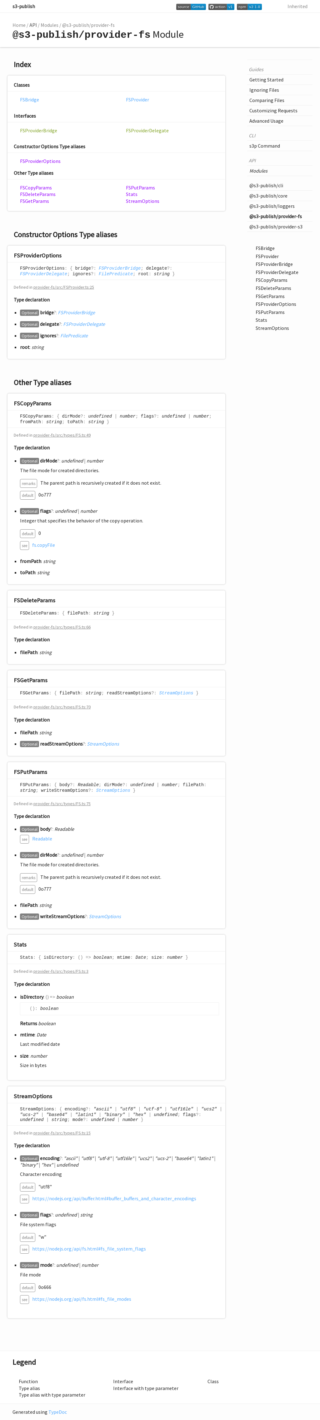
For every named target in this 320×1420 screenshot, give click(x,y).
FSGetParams (34, 201)
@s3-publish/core (268, 196)
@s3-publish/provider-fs (88, 25)
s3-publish (23, 6)
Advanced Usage (266, 121)
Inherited (298, 6)
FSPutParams (140, 187)
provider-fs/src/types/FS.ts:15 (62, 1133)
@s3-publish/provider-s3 (275, 226)
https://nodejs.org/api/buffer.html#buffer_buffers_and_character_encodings (114, 1198)
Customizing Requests (273, 110)
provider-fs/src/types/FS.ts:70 (62, 707)
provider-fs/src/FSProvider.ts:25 (63, 287)
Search (271, 6)
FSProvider (137, 99)
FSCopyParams (36, 187)
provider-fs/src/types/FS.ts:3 (60, 971)
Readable (42, 838)
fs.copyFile (43, 545)
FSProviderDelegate (147, 130)
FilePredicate (116, 274)
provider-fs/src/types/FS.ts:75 (62, 803)
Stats (132, 194)
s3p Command (264, 146)
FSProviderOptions (40, 161)
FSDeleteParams (38, 194)
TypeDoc (57, 1412)
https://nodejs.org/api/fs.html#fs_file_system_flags (89, 1249)
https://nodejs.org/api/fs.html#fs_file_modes (81, 1299)
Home (19, 25)
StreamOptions (142, 201)
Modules (49, 25)
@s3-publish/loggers (272, 206)
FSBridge (29, 99)
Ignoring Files (264, 90)
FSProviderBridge (38, 130)
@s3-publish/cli (266, 185)
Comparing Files (266, 100)
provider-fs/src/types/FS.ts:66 (62, 627)
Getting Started (266, 79)
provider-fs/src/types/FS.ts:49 (62, 435)
